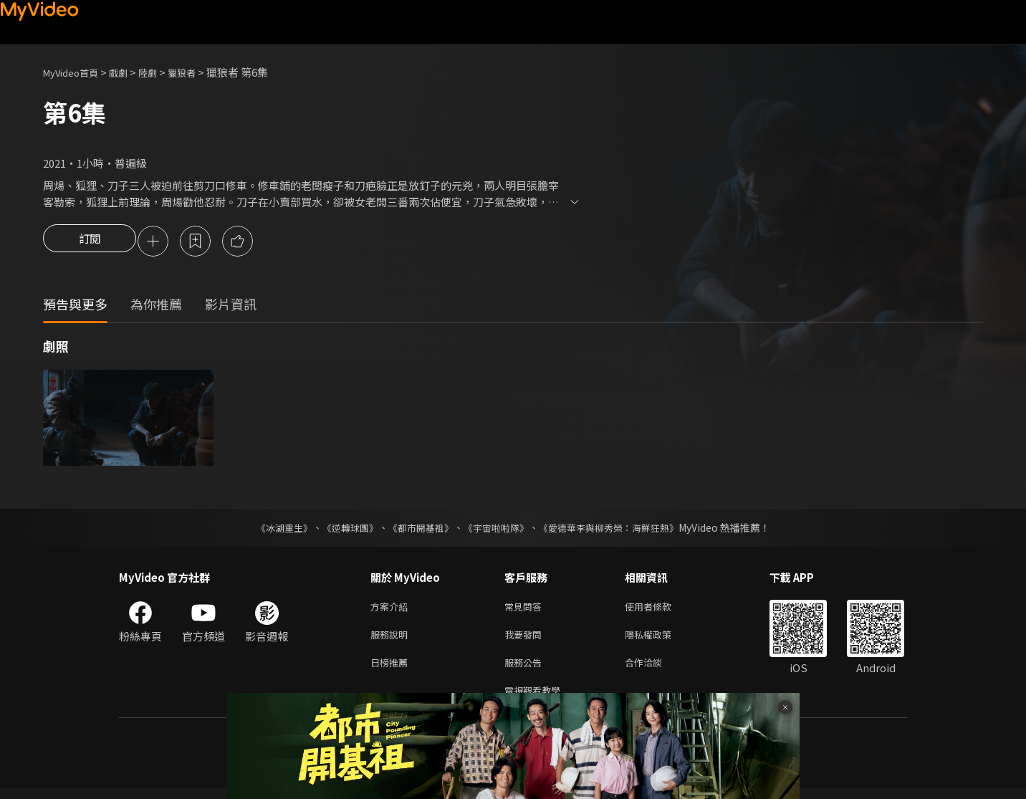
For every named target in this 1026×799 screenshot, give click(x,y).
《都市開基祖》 (417, 529)
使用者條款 (660, 609)
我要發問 (525, 639)
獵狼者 (199, 72)
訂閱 (89, 242)
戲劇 (129, 72)
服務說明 (391, 639)
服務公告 (525, 669)
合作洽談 (654, 669)
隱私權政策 (660, 639)
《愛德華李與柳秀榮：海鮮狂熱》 (617, 529)
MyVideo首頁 (75, 72)
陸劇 (162, 72)
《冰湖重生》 (271, 529)
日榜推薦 (391, 669)
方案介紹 (391, 609)
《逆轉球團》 (342, 529)
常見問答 (525, 609)
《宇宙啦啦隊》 (497, 529)
